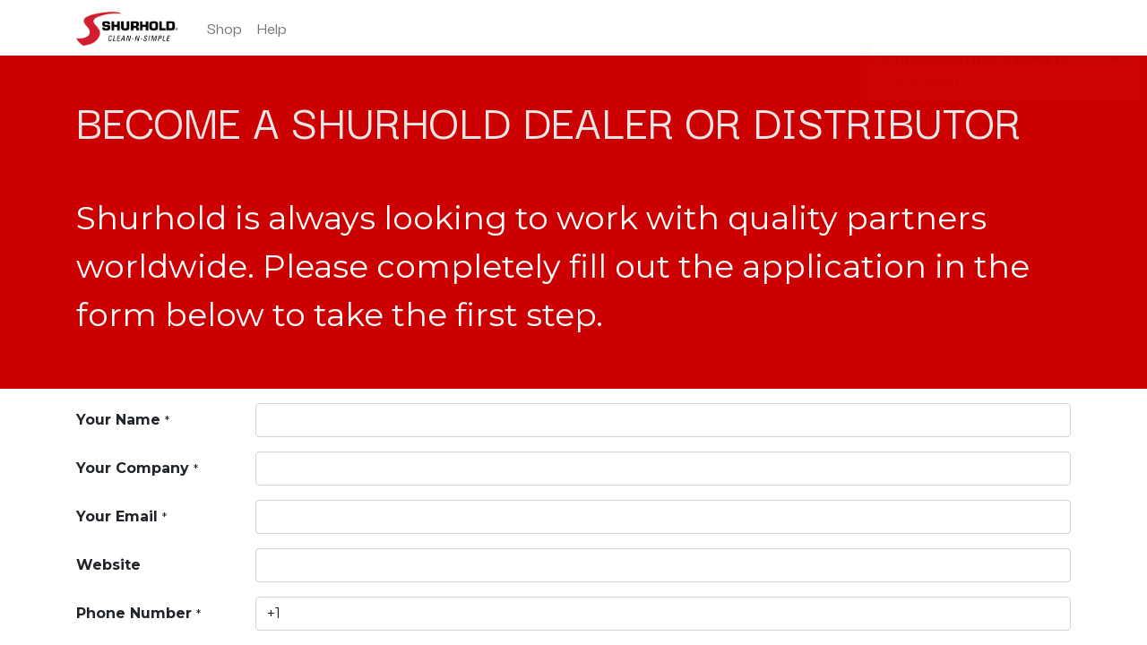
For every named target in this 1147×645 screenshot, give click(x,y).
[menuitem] (224, 27)
